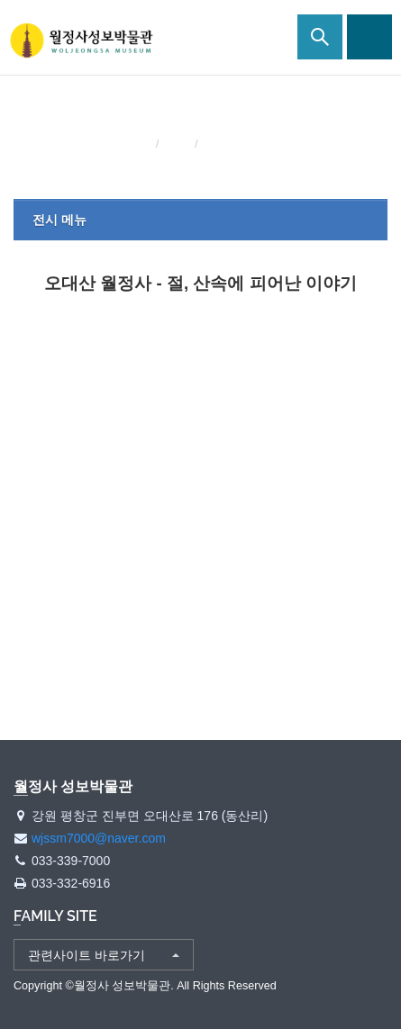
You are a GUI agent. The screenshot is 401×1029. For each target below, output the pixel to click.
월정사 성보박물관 (81, 41)
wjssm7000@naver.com (99, 838)
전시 (178, 143)
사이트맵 (369, 36)
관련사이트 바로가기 (86, 955)
